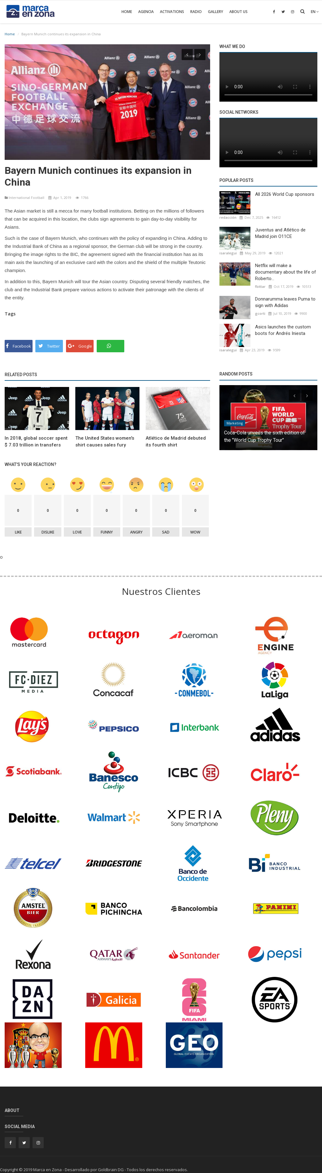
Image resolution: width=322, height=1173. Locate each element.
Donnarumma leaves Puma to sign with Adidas (285, 302)
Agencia (146, 11)
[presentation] (187, 54)
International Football (25, 196)
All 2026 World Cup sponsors (284, 194)
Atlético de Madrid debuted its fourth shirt (176, 440)
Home (126, 11)
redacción (227, 217)
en (315, 11)
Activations (172, 11)
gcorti (260, 313)
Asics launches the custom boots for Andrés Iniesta (283, 330)
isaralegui (228, 253)
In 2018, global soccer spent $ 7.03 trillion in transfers (36, 440)
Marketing (235, 423)
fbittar (260, 286)
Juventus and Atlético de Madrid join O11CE (280, 233)
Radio (196, 11)
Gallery (215, 11)
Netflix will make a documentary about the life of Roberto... (285, 272)
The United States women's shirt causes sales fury (104, 440)
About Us (238, 11)
